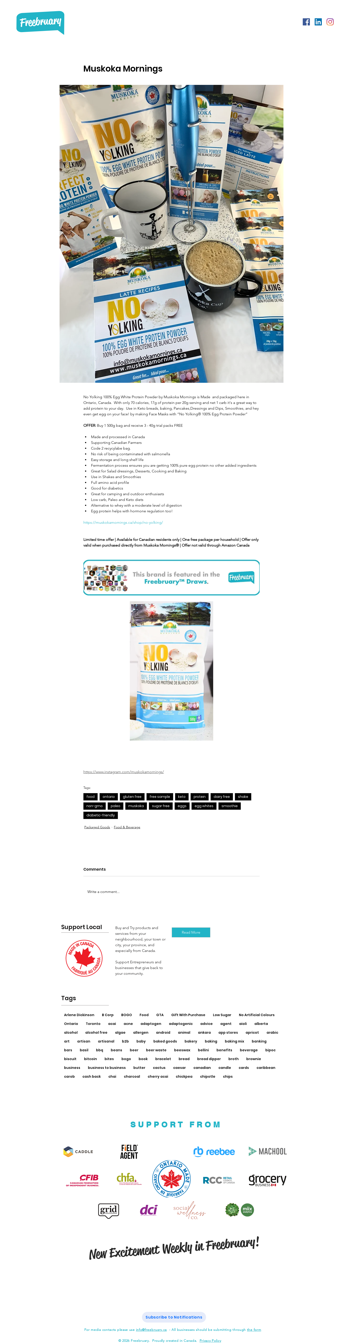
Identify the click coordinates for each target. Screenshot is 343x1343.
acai (112, 1023)
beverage (249, 1050)
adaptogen (151, 1023)
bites (109, 1059)
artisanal (106, 1041)
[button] (174, 1317)
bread (184, 1059)
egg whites (204, 806)
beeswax (182, 1050)
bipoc (270, 1050)
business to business (107, 1067)
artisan (83, 1041)
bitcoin (90, 1059)
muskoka (136, 806)
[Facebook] (306, 21)
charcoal (132, 1076)
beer (134, 1050)
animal (184, 1032)
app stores (228, 1032)
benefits (224, 1050)
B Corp (108, 1015)
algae (120, 1032)
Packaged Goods (97, 827)
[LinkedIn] (318, 21)
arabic (272, 1032)
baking (211, 1041)
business (72, 1067)
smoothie (230, 806)
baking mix (234, 1041)
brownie (253, 1059)
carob (69, 1076)
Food (144, 1015)
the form (254, 1330)
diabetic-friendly (100, 815)
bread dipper (209, 1059)
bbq (99, 1050)
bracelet (163, 1059)
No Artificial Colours (257, 1015)
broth (233, 1059)
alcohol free (96, 1032)
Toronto (93, 1023)
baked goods (165, 1041)
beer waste (156, 1050)
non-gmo (94, 806)
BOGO (126, 1015)
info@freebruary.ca (151, 1330)
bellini (203, 1050)
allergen (140, 1032)
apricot (252, 1032)
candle (224, 1067)
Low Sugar (222, 1015)
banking (259, 1041)
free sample (160, 796)
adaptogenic (181, 1023)
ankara (204, 1032)
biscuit (70, 1059)
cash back (91, 1076)
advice (206, 1023)
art (67, 1041)
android (163, 1032)
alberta (261, 1023)
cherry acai (158, 1076)
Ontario (71, 1023)
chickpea (184, 1076)
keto (182, 796)
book (143, 1059)
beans (116, 1050)
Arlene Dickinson (79, 1015)
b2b (125, 1041)
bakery (191, 1041)
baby (141, 1041)
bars (68, 1050)
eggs (182, 806)
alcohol (71, 1032)
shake (243, 796)
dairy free (222, 796)
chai (112, 1076)
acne (128, 1023)
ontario (109, 796)
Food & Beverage (127, 827)
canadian (202, 1067)
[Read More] (191, 932)
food (90, 796)
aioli (243, 1023)
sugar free (161, 806)
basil (84, 1050)
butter (139, 1067)
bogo (126, 1059)
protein (200, 796)
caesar (179, 1067)
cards (244, 1067)
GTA (160, 1015)
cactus (159, 1067)
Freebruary (40, 21)
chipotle (207, 1076)
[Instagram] (330, 21)
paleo (115, 806)
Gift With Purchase (188, 1015)
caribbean (266, 1067)
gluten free (132, 796)
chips (228, 1076)
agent (226, 1023)
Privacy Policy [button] (210, 1340)
